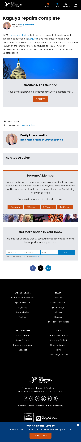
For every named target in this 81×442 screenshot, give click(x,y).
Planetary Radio (58, 302)
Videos (58, 312)
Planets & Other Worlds (22, 297)
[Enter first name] (14, 252)
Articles (32, 125)
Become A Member (22, 345)
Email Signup (22, 340)
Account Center (26, 405)
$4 (15, 207)
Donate (40, 99)
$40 (65, 207)
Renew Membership (58, 335)
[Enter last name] (32, 252)
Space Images (58, 307)
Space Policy (22, 312)
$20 (48, 207)
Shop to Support (58, 345)
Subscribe (66, 252)
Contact (22, 349)
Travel (58, 349)
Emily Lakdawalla (33, 135)
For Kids (22, 317)
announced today (19, 35)
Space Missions (22, 302)
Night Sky (22, 307)
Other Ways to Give (58, 354)
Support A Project (58, 340)
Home (24, 125)
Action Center (23, 335)
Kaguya (32, 38)
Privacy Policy (37, 257)
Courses (58, 317)
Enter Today (40, 435)
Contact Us (41, 405)
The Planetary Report (58, 321)
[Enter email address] (49, 252)
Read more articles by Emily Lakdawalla (41, 139)
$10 (32, 207)
